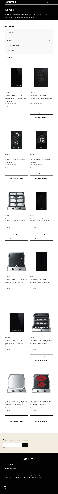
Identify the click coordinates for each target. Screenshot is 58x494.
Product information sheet (11, 103)
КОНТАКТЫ (9, 465)
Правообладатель (10, 477)
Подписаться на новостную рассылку (17, 440)
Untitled (18, 477)
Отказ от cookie (9, 480)
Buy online (12, 32)
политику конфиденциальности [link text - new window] (19, 448)
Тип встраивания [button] (13, 45)
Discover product (41, 117)
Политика (25, 477)
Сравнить (9, 106)
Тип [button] (8, 35)
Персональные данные (35, 477)
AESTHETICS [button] (10, 50)
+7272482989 (44, 475)
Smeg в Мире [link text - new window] (10, 468)
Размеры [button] (10, 40)
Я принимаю (15, 448)
